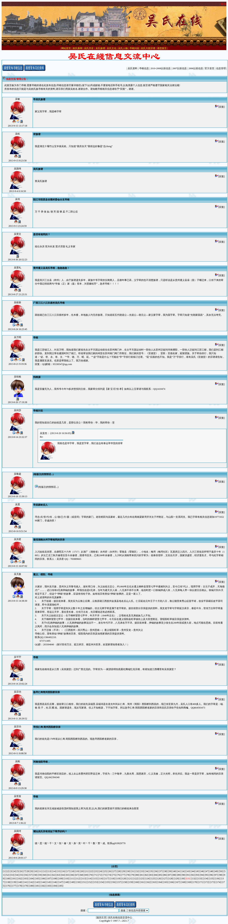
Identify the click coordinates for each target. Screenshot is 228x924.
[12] (45, 871)
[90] (183, 874)
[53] (12, 874)
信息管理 (221, 68)
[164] (160, 882)
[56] (26, 874)
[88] (174, 874)
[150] (78, 882)
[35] (151, 871)
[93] (197, 874)
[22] (91, 871)
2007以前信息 (179, 68)
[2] (7, 871)
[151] (84, 882)
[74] (109, 874)
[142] (31, 882)
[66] (72, 874)
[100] (8, 878)
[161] (142, 882)
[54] (17, 874)
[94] (202, 874)
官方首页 (209, 68)
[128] (170, 878)
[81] (142, 874)
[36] (156, 871)
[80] (137, 874)
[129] (176, 878)
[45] (198, 871)
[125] (153, 878)
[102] (19, 878)
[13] (50, 871)
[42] (184, 871)
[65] (68, 874)
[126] (159, 878)
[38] (165, 871)
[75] (114, 874)
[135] (211, 878)
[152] (89, 882)
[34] (147, 871)
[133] (199, 878)
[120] (123, 878)
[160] (136, 882)
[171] (200, 882)
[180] (31, 885)
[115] (95, 878)
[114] (89, 878)
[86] (165, 874)
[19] (77, 871)
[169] (189, 882)
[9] (31, 871)
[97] (216, 874)
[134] (205, 878)
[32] (138, 871)
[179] (25, 885)
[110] (66, 878)
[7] (24, 871)
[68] (82, 874)
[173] (212, 882)
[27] (114, 871)
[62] (54, 874)
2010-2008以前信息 (160, 68)
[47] (207, 871)
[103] (25, 878)
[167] (177, 882)
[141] (25, 882)
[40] (175, 871)
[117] (106, 878)
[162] (148, 882)
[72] (100, 874)
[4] (14, 871)
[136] (217, 878)
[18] (73, 871)
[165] (165, 882)
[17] (68, 871)
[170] (195, 882)
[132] (194, 878)
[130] (182, 878)
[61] (49, 874)
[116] (101, 878)
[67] (77, 874)
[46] (202, 871)
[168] (183, 882)
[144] (43, 882)
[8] (28, 871)
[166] (171, 882)
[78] (128, 874)
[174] (218, 882)
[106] (43, 878)
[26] (110, 871)
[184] (54, 885)
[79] (133, 874)
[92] (193, 874)
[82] (146, 874)
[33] (142, 871)
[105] (37, 878)
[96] (211, 874)
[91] (188, 874)
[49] (216, 871)
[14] (54, 871)
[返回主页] (101, 917)
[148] (66, 882)
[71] (95, 874)
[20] (82, 871)
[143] (37, 882)
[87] (170, 874)
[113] (83, 878)
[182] (43, 885)
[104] (31, 878)
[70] (91, 874)
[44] (193, 871)
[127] (164, 878)
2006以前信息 (196, 68)
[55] (21, 874)
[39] (170, 871)
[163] (154, 882)
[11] (40, 871)
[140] (19, 882)
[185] (60, 885)
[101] (14, 878)
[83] (151, 874)
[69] (86, 874)
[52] (7, 874)
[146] (54, 882)
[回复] (220, 106)
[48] (212, 871)
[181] (37, 885)
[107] (49, 878)
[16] (63, 871)
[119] (118, 878)
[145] (49, 882)
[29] (124, 871)
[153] (95, 882)
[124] (147, 878)
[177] (14, 885)
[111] (72, 878)
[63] (58, 874)
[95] (207, 874)
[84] (156, 874)
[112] (78, 878)
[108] (54, 878)
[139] (14, 882)
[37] (161, 871)
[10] (36, 871)
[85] (160, 874)
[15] (59, 871)
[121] (129, 878)
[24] (100, 871)
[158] (124, 882)
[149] (72, 882)
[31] (133, 871)
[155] (107, 882)
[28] (119, 871)
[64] (63, 874)
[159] (130, 882)
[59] (40, 874)
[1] (4, 871)
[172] (206, 882)
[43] (189, 871)
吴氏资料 (132, 68)
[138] (8, 882)
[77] (123, 874)
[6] (21, 871)
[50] (221, 871)
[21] (87, 871)
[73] (105, 874)
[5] (18, 871)
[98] (221, 874)
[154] (101, 882)
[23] (96, 871)
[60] (44, 874)
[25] (105, 871)
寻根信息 (144, 68)
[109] (60, 878)
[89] (179, 874)
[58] (35, 874)
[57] (31, 874)
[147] (60, 882)
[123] (141, 878)
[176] (8, 885)
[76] (119, 874)
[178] (19, 885)
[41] (179, 871)
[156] (113, 882)
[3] (11, 871)
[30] (128, 871)
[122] (135, 878)
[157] (119, 882)
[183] (49, 885)
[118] (112, 878)
